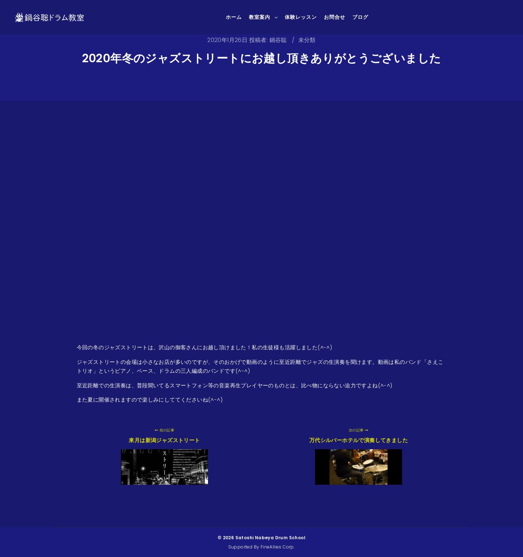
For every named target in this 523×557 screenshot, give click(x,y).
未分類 (307, 40)
